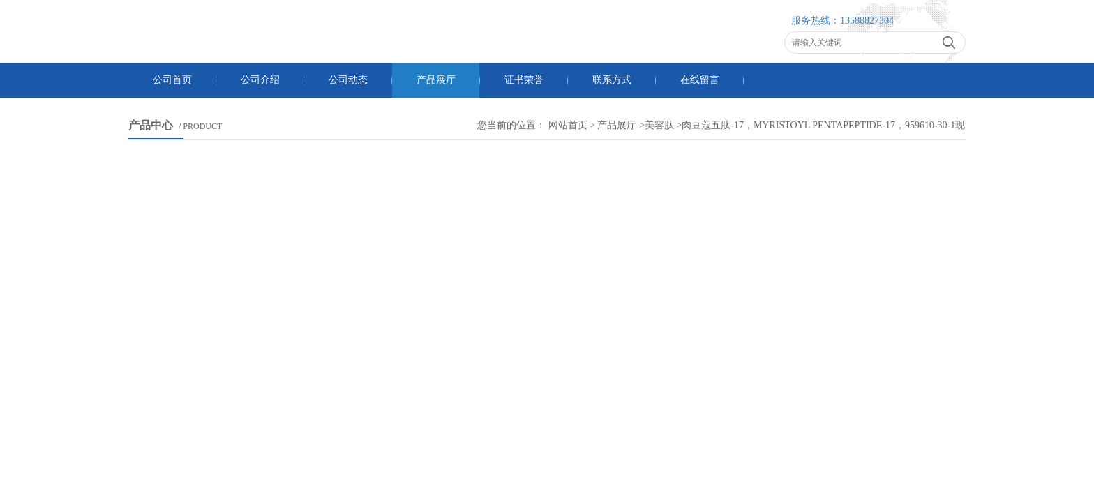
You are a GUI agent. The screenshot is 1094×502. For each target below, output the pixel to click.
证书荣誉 (524, 80)
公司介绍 (260, 80)
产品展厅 (436, 80)
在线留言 (699, 80)
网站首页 (567, 125)
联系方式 (611, 80)
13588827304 (867, 20)
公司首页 (172, 80)
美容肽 (659, 125)
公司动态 (348, 80)
